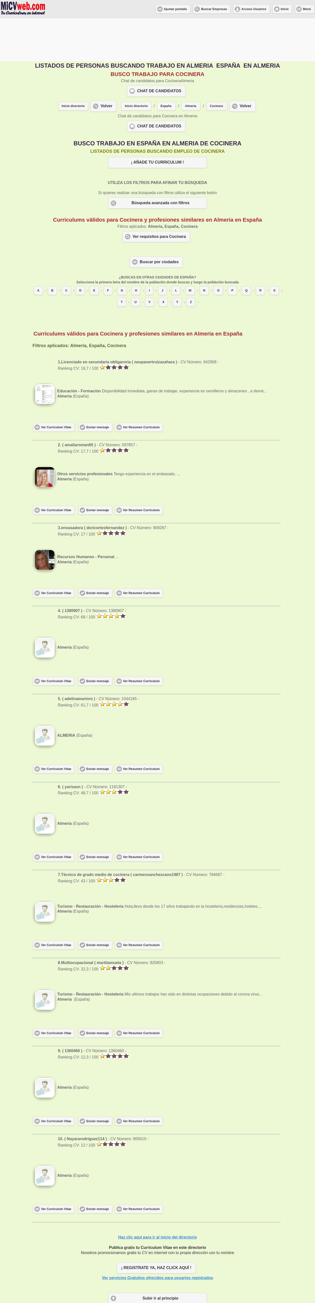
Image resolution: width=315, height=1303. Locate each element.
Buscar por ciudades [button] (159, 219)
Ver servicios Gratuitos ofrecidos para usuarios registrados (157, 1235)
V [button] (149, 259)
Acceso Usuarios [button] (253, 9)
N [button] (204, 247)
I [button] (149, 247)
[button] (166, 63)
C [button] (66, 247)
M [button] (190, 247)
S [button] (274, 247)
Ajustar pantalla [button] (175, 9)
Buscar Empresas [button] (214, 9)
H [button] (136, 247)
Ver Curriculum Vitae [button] (56, 384)
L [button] (176, 247)
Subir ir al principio (160, 1255)
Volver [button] (106, 63)
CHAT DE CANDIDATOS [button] (159, 48)
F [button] (108, 247)
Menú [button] (307, 9)
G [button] (122, 247)
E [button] (94, 247)
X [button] (163, 259)
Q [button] (246, 247)
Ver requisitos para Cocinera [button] (159, 193)
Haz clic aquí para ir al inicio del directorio (157, 1194)
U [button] (135, 259)
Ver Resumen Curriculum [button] (141, 384)
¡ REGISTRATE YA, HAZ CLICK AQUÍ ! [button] (156, 1225)
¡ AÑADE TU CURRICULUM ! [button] (157, 119)
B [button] (52, 247)
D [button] (80, 247)
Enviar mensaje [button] (97, 384)
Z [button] (191, 259)
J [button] (162, 247)
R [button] (260, 247)
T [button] (122, 259)
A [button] (38, 247)
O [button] (218, 247)
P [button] (232, 247)
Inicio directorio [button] (73, 63)
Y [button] (177, 259)
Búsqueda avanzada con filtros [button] (160, 160)
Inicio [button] (285, 9)
